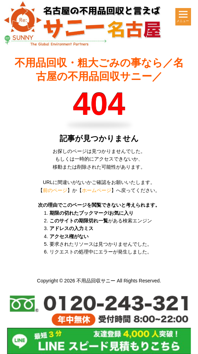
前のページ (55, 190)
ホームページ (96, 190)
